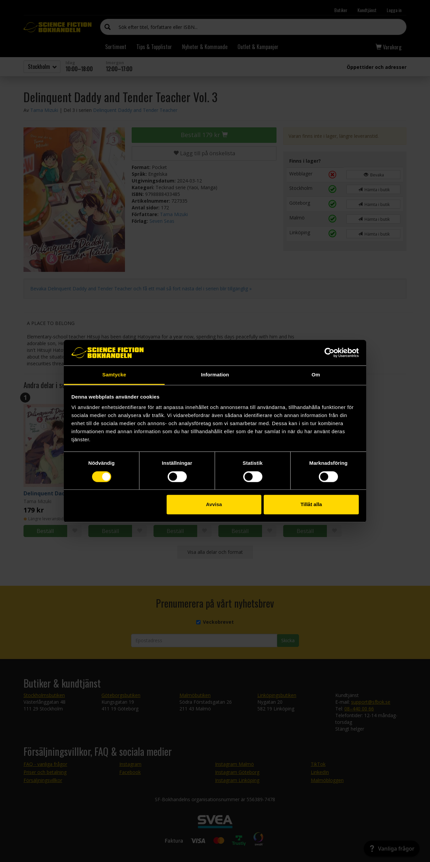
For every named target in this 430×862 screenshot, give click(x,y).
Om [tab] (315, 375)
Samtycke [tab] (114, 375)
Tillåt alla (311, 504)
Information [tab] (215, 375)
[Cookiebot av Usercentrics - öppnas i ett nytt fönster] (329, 352)
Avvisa (214, 504)
